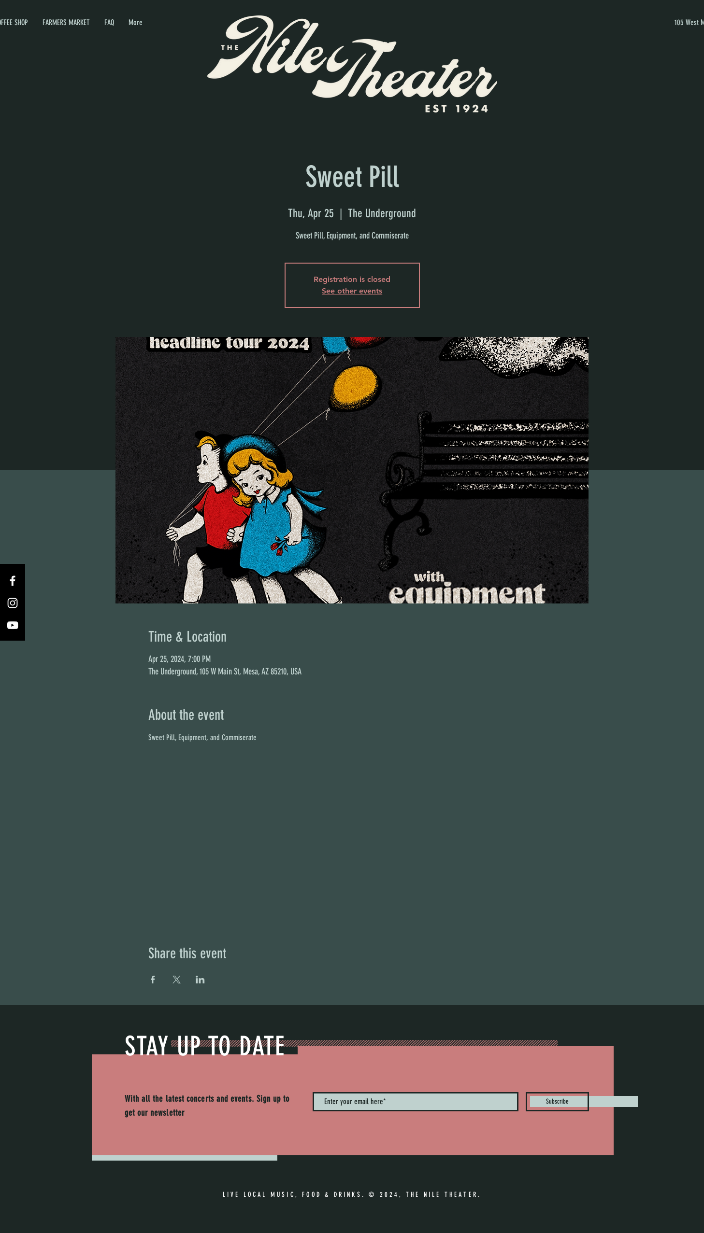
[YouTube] (12, 625)
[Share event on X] (176, 979)
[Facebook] (12, 581)
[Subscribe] (557, 1101)
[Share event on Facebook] (153, 979)
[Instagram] (12, 603)
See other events (352, 290)
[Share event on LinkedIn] (200, 979)
